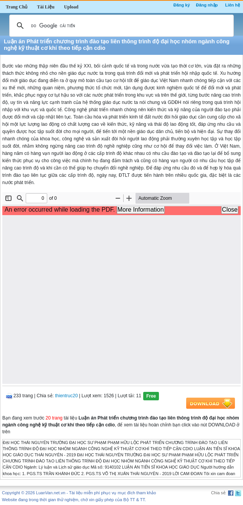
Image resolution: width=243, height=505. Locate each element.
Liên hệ (232, 5)
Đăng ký (182, 5)
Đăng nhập (207, 5)
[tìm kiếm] (120, 25)
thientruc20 (66, 395)
